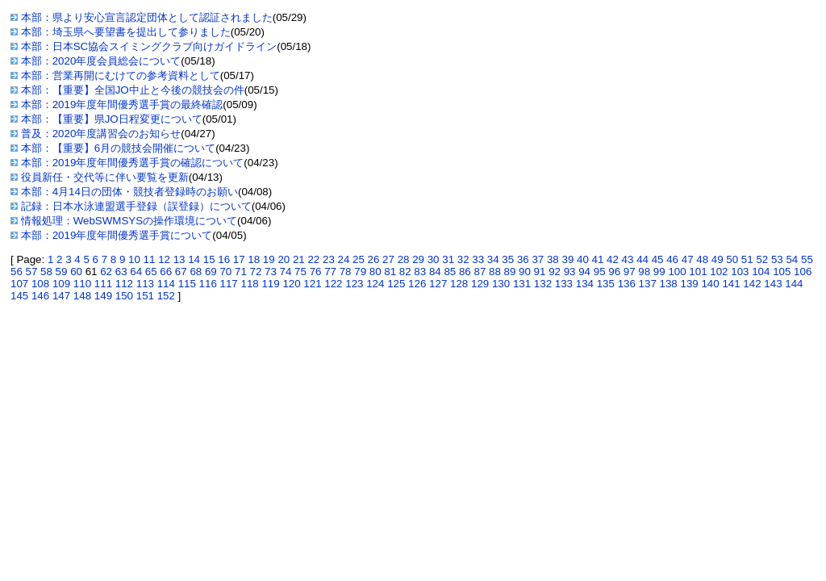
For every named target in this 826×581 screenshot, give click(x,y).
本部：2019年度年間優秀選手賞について (117, 235)
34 (493, 259)
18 (254, 259)
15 (209, 259)
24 (344, 259)
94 (584, 271)
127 (438, 284)
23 (329, 259)
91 (540, 271)
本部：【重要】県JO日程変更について (111, 119)
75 (300, 271)
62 (106, 271)
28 (404, 259)
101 (698, 271)
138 (669, 284)
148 (82, 296)
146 (40, 296)
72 (256, 271)
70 (225, 271)
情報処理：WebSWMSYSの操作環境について (129, 221)
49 (717, 259)
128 (459, 284)
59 (62, 271)
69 (211, 271)
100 (677, 271)
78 (346, 271)
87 (479, 271)
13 (179, 259)
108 (40, 284)
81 (390, 271)
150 (124, 296)
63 (121, 271)
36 (523, 259)
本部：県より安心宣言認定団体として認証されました (147, 17)
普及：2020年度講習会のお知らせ (101, 133)
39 (567, 259)
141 (731, 284)
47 (688, 259)
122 (333, 284)
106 (802, 271)
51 (747, 259)
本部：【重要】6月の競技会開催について (118, 148)
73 (271, 271)
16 (224, 259)
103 (740, 271)
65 (151, 271)
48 (702, 259)
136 (627, 284)
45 (658, 259)
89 (510, 271)
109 (61, 284)
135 (606, 284)
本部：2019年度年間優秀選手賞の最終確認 (122, 104)
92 (555, 271)
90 (525, 271)
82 (405, 271)
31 (448, 259)
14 (194, 259)
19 (269, 259)
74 (286, 271)
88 (495, 271)
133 (564, 284)
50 (732, 259)
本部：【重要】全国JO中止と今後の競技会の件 (132, 90)
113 (145, 284)
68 (196, 271)
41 (598, 259)
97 (630, 271)
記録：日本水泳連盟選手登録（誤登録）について (136, 206)
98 (644, 271)
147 (61, 296)
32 (463, 259)
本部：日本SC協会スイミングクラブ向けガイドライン (149, 46)
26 (374, 259)
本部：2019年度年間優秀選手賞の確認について (132, 163)
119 (270, 284)
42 (613, 259)
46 (672, 259)
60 (76, 271)
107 (19, 284)
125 (396, 284)
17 (239, 259)
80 (375, 271)
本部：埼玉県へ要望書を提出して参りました (126, 32)
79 (360, 271)
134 (585, 284)
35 (508, 259)
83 (420, 271)
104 (761, 271)
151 (145, 296)
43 (628, 259)
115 (187, 284)
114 (166, 284)
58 (46, 271)
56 (16, 271)
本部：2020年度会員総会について (101, 61)
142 (752, 284)
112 (124, 284)
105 (782, 271)
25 (359, 259)
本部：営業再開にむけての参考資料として (120, 75)
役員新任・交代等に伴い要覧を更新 (105, 177)
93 (570, 271)
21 (299, 259)
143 (773, 284)
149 (103, 296)
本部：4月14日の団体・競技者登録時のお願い (129, 192)
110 (82, 284)
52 (762, 259)
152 (166, 296)
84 (435, 271)
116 (208, 284)
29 (418, 259)
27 (388, 259)
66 (166, 271)
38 (553, 259)
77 (330, 271)
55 (807, 259)
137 (648, 284)
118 (249, 284)
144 (794, 284)
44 (642, 259)
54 (792, 259)
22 (313, 259)
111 (103, 284)
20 (283, 259)
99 (659, 271)
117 (229, 284)
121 (312, 284)
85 (450, 271)
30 (434, 259)
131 (522, 284)
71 (241, 271)
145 (19, 296)
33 (478, 259)
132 (543, 284)
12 (164, 259)
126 (417, 284)
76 (316, 271)
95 (600, 271)
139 (690, 284)
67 (181, 271)
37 (538, 259)
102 (719, 271)
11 (150, 259)
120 (291, 284)
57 (32, 271)
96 (614, 271)
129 (480, 284)
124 (375, 284)
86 (465, 271)
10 (134, 259)
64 (136, 271)
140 (710, 284)
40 (583, 259)
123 (354, 284)
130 (501, 284)
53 (777, 259)
